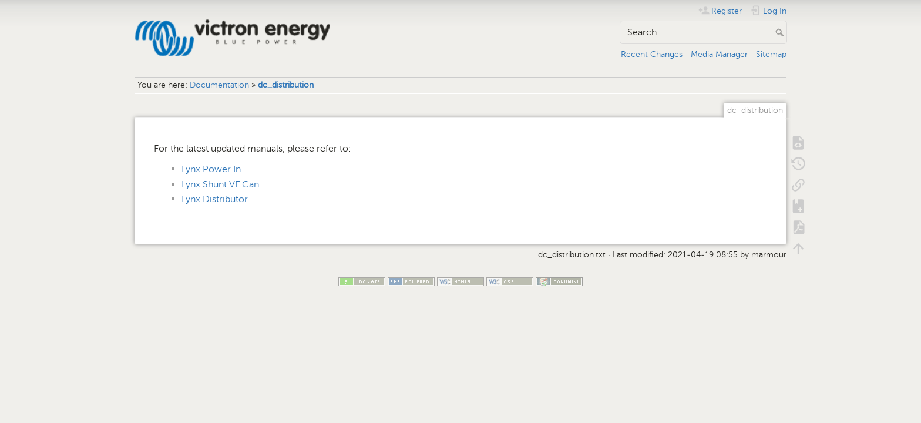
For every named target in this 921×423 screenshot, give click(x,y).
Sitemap (771, 54)
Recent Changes (652, 54)
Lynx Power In (211, 168)
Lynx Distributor (214, 198)
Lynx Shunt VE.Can (220, 184)
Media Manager (719, 54)
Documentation (219, 85)
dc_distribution (286, 85)
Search (780, 32)
